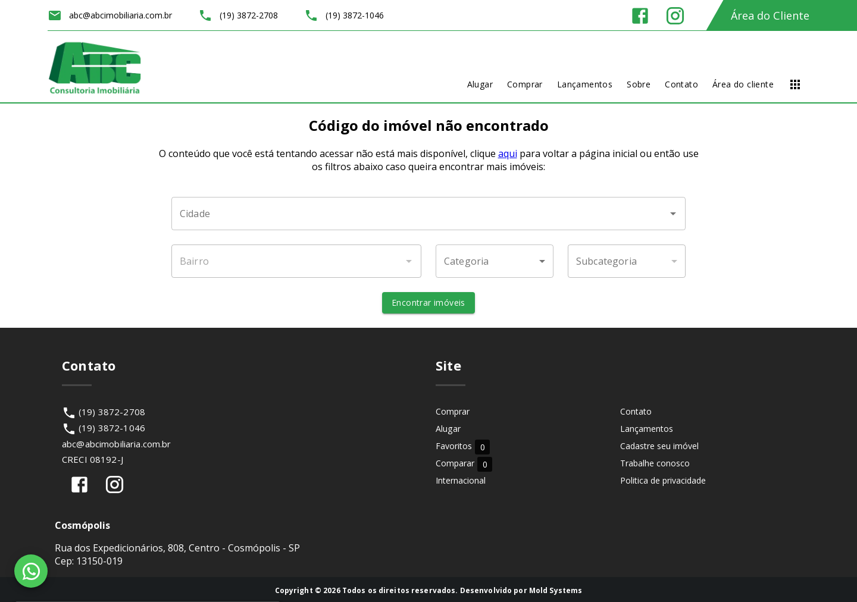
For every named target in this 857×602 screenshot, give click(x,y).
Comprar (453, 411)
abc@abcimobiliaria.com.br (116, 444)
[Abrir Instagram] (675, 15)
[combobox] (428, 213)
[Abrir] (673, 213)
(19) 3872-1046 (112, 428)
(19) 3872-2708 (112, 412)
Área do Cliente (770, 15)
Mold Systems (556, 590)
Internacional (461, 480)
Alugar (448, 428)
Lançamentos (646, 428)
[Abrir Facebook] (640, 15)
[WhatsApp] (31, 571)
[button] (494, 261)
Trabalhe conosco (655, 463)
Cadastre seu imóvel (659, 446)
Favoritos (463, 446)
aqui (507, 153)
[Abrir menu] (795, 84)
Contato (636, 411)
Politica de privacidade (663, 480)
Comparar (464, 464)
